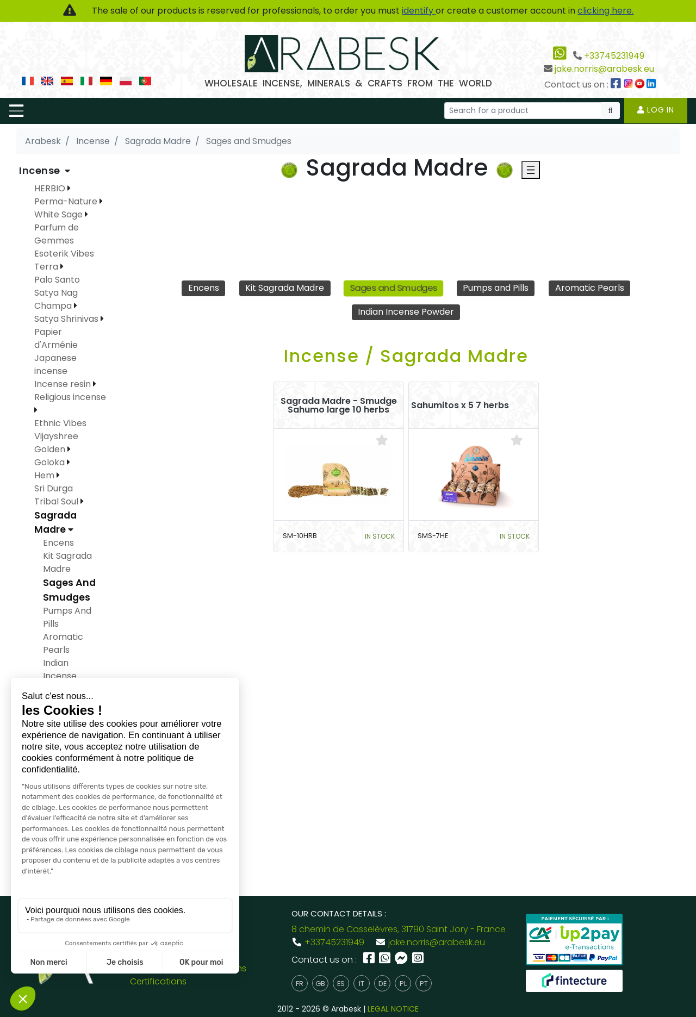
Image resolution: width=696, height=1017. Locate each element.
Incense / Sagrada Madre (406, 356)
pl (403, 983)
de (382, 983)
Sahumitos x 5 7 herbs (460, 405)
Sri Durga (53, 488)
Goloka (50, 462)
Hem (45, 475)
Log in (655, 109)
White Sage (59, 214)
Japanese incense (55, 364)
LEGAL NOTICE (393, 1008)
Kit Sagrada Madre (284, 288)
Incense (41, 170)
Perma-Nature (67, 201)
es (341, 983)
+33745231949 (614, 55)
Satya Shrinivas (67, 319)
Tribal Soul (57, 501)
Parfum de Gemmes (56, 234)
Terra (47, 266)
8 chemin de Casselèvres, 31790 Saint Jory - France (398, 929)
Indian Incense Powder (406, 311)
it (361, 983)
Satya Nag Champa (56, 299)
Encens (203, 288)
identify (419, 10)
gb (320, 983)
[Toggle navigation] (16, 111)
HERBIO (50, 188)
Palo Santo (57, 279)
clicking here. (605, 10)
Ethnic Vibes (60, 423)
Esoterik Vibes (64, 253)
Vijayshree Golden (56, 443)
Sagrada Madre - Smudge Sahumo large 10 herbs (339, 405)
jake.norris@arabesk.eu (604, 69)
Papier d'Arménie (56, 338)
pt (424, 983)
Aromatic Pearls (589, 288)
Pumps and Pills (496, 288)
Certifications (158, 981)
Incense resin (63, 384)
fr (299, 983)
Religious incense (70, 397)
